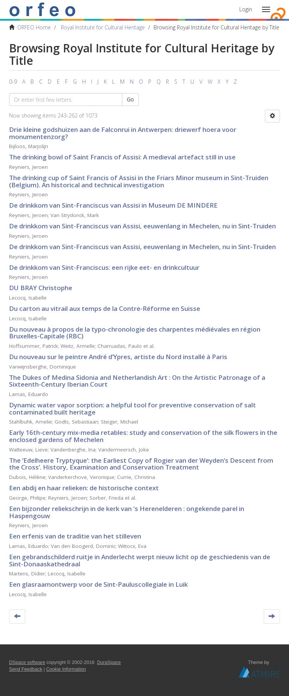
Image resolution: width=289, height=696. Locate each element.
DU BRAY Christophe (40, 287)
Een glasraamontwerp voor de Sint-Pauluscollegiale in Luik (98, 584)
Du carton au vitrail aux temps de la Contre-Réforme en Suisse (104, 308)
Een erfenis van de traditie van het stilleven (75, 536)
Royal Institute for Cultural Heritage (103, 27)
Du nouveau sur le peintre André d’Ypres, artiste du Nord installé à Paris (118, 356)
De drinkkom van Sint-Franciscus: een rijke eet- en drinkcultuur (104, 267)
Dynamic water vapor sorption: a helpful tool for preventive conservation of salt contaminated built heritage (132, 408)
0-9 (13, 81)
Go (130, 99)
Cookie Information (66, 669)
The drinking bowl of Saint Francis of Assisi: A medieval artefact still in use (122, 157)
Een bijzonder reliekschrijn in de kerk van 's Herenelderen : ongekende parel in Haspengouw (126, 512)
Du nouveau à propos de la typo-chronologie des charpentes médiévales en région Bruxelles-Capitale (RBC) (134, 333)
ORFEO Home (34, 27)
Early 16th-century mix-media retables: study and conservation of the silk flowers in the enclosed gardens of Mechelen (143, 436)
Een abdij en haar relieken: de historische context (84, 487)
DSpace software (27, 662)
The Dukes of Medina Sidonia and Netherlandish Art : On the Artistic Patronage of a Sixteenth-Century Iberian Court (137, 381)
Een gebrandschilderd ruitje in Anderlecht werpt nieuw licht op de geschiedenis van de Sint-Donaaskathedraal (139, 560)
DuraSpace (109, 662)
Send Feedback (25, 669)
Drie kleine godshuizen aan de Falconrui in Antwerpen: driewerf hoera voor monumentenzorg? (122, 133)
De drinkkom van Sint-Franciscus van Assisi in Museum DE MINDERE (113, 205)
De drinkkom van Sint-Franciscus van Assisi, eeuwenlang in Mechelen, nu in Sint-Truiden (142, 226)
